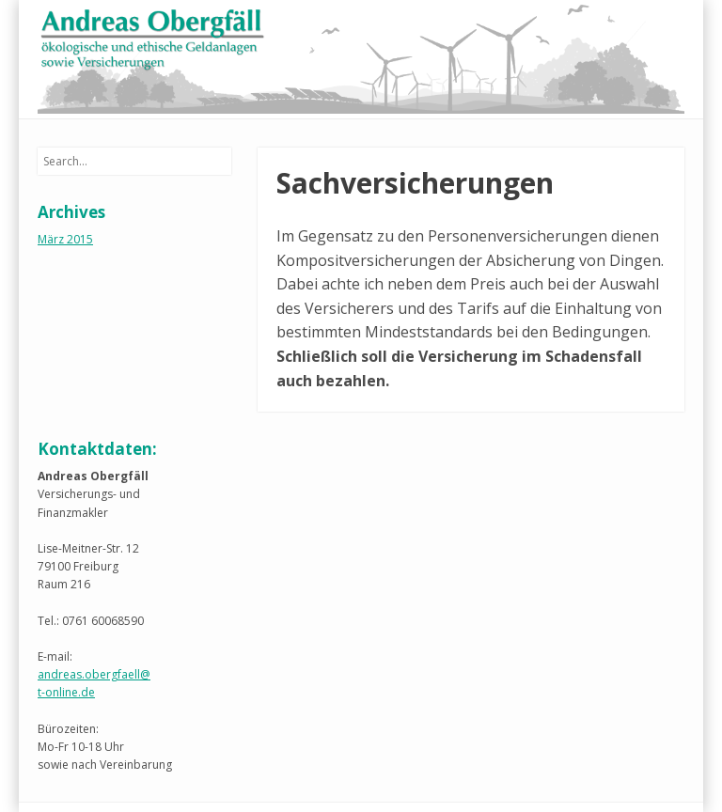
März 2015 (65, 239)
